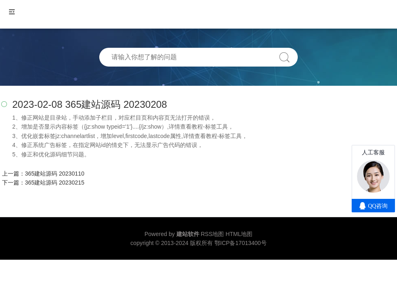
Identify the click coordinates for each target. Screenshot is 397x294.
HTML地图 (238, 234)
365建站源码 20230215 (55, 182)
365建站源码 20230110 (55, 173)
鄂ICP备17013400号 (240, 243)
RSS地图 (212, 234)
